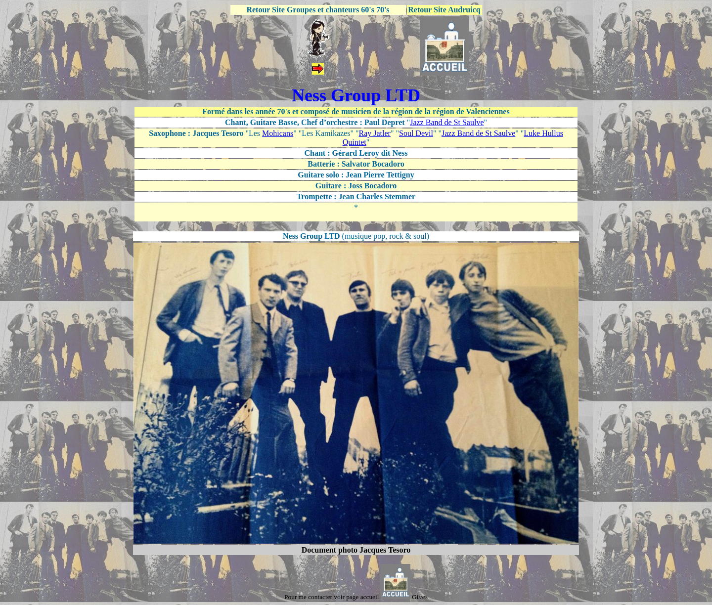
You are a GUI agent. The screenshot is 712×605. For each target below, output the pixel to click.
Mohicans (277, 133)
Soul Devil (416, 133)
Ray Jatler (375, 133)
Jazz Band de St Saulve (447, 122)
